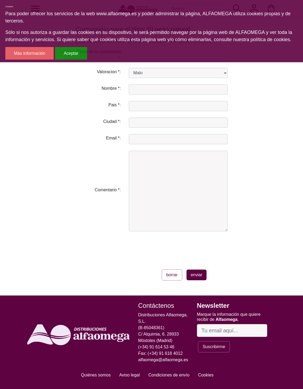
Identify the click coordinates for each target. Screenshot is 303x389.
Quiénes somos (96, 375)
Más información (29, 53)
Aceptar (71, 53)
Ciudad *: (112, 121)
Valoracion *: (109, 71)
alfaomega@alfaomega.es (163, 359)
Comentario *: (108, 190)
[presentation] (169, 248)
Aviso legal (129, 375)
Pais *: (114, 105)
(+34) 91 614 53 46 (156, 347)
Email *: (113, 138)
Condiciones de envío (168, 375)
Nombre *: (111, 88)
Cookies (205, 375)
